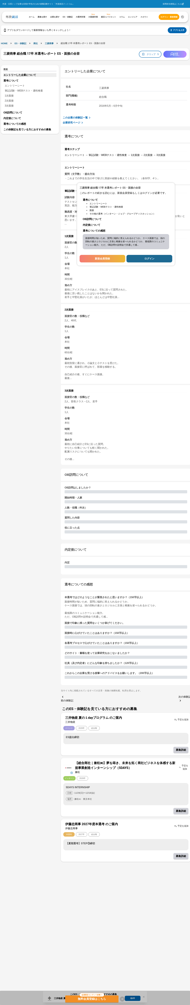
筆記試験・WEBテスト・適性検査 (24, 90)
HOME (4, 43)
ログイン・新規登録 (169, 17)
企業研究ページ (73, 123)
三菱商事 (49, 43)
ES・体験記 (20, 43)
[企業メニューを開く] (68, 767)
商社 (35, 43)
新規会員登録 (102, 258)
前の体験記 (67, 698)
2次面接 (9, 100)
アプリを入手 (177, 30)
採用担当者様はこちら (172, 4)
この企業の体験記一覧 (77, 118)
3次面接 (9, 105)
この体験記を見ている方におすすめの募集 (27, 129)
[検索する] (182, 17)
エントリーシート (15, 85)
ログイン (149, 258)
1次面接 (9, 95)
